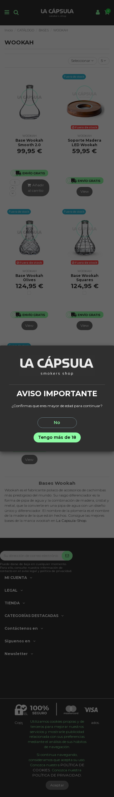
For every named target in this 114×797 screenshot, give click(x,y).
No (57, 422)
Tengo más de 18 (57, 437)
